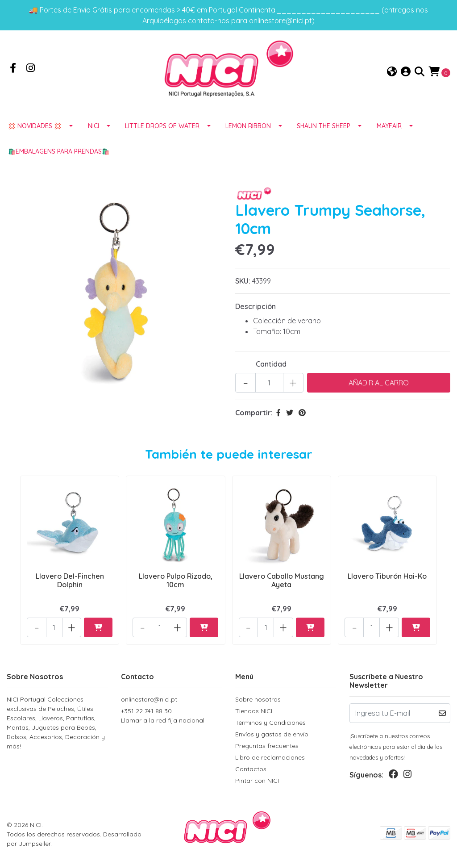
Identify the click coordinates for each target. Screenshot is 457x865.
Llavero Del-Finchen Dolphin (70, 584)
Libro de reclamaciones (270, 758)
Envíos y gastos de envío (271, 735)
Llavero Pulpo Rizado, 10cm (175, 584)
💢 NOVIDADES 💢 (35, 131)
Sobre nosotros (258, 700)
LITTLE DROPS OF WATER (162, 131)
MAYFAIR (389, 131)
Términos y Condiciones (270, 723)
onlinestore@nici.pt (149, 700)
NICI (93, 131)
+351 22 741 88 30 (171, 716)
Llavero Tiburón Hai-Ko (387, 580)
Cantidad (271, 368)
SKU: (242, 285)
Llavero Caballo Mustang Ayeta (281, 584)
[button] (392, 74)
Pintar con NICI (257, 781)
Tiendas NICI (253, 711)
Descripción (255, 311)
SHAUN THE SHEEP (323, 131)
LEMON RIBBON (248, 131)
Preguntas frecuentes (267, 746)
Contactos (250, 769)
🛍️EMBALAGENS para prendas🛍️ (58, 156)
